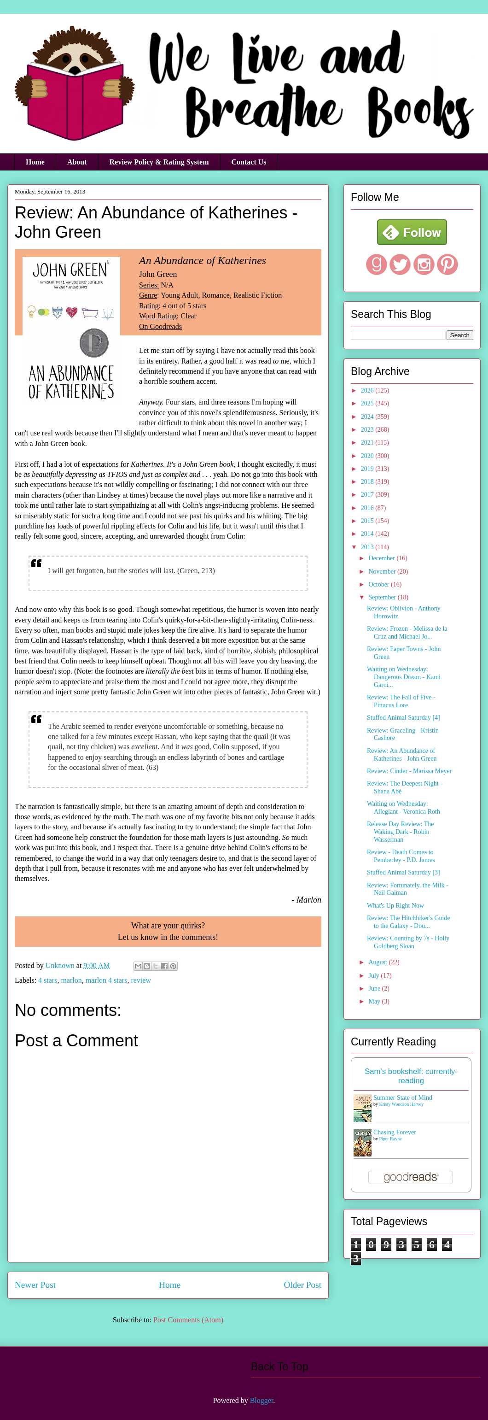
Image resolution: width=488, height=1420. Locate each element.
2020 (368, 455)
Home (35, 162)
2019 (368, 468)
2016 (368, 508)
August (378, 962)
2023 (368, 429)
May (375, 1001)
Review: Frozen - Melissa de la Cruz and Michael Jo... (407, 632)
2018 (368, 481)
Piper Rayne (390, 1138)
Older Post (302, 1285)
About (77, 162)
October (379, 584)
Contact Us (249, 162)
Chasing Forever (394, 1132)
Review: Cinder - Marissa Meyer (409, 771)
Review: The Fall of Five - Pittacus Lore (401, 701)
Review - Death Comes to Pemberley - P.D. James (401, 856)
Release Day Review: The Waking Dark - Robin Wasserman (400, 832)
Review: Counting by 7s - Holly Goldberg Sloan (408, 942)
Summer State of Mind (402, 1097)
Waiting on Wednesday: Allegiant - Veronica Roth (403, 807)
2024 (368, 416)
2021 (368, 442)
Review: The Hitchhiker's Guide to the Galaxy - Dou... (408, 922)
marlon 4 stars (107, 980)
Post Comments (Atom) (188, 1320)
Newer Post (35, 1285)
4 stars (47, 980)
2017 (368, 494)
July (374, 975)
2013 (368, 547)
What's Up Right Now (395, 905)
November (382, 571)
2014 (368, 533)
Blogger (261, 1400)
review (141, 980)
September (382, 597)
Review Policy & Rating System (159, 162)
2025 (368, 403)
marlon (71, 980)
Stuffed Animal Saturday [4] (403, 717)
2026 (368, 390)
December (382, 558)
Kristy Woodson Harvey (401, 1104)
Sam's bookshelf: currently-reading (411, 1076)
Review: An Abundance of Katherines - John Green (401, 754)
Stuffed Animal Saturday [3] (403, 872)
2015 (368, 520)
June (375, 988)
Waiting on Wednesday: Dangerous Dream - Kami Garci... (404, 677)
